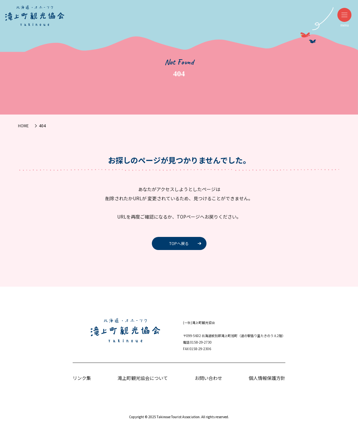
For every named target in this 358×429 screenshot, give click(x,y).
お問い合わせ (208, 378)
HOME (23, 125)
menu (344, 17)
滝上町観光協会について (142, 378)
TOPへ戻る (179, 243)
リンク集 (82, 378)
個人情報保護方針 (267, 378)
